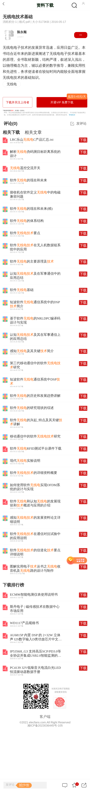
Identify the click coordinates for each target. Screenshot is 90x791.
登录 (12, 110)
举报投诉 (72, 115)
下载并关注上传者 (17, 102)
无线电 (12, 84)
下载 (83, 140)
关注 (80, 35)
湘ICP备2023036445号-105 (45, 725)
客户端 (45, 717)
